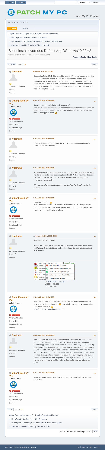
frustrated (17, 71)
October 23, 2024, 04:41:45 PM (43, 297)
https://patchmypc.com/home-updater (48, 309)
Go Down (11, 64)
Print (94, 64)
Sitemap (33, 447)
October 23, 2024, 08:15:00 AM (43, 168)
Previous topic (79, 57)
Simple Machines (23, 447)
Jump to (62, 432)
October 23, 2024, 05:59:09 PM (43, 335)
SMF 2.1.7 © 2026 (11, 447)
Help (78, 447)
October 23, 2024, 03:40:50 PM (43, 198)
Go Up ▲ (97, 447)
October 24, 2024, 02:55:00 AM (43, 373)
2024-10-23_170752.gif (54, 282)
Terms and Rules (86, 447)
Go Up (10, 409)
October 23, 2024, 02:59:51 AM (43, 100)
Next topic (92, 57)
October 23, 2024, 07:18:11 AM (43, 139)
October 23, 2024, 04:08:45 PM (46, 236)
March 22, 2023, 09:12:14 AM (43, 71)
